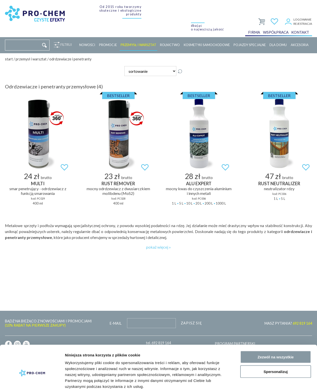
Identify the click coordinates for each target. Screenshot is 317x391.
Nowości (87, 45)
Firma (254, 33)
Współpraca (276, 33)
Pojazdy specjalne (250, 45)
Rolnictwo (170, 45)
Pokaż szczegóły (264, 381)
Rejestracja (302, 24)
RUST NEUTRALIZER (279, 183)
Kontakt (300, 33)
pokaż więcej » (158, 247)
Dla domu (278, 45)
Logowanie (302, 19)
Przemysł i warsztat (138, 45)
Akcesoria (300, 45)
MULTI (38, 183)
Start (9, 59)
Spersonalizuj (276, 346)
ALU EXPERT (198, 183)
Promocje (108, 45)
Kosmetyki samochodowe (207, 45)
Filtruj (65, 44)
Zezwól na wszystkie (276, 332)
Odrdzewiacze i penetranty (70, 59)
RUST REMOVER (118, 183)
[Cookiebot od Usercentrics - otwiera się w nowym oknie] (32, 381)
